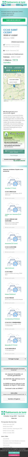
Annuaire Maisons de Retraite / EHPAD (12, 11)
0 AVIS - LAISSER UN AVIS (14, 69)
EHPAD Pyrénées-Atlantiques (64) (12, 428)
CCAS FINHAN (9, 298)
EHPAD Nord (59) (7, 426)
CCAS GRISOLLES (10, 192)
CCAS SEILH (8, 272)
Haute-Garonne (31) (8, 13)
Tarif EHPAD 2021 (7, 447)
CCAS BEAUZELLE (10, 348)
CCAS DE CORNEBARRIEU (13, 322)
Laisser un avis (19, 161)
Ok (14, 452)
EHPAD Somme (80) (8, 431)
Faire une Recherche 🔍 (14, 20)
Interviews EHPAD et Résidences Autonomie (12, 444)
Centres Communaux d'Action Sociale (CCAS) (11, 46)
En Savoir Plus (14, 455)
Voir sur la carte (9, 198)
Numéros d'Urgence (14, 399)
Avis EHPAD (6, 439)
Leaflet (5, 99)
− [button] (5, 77)
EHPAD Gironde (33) (8, 424)
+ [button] (5, 75)
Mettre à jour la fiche (18, 42)
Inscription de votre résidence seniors (14, 441)
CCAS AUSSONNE (10, 247)
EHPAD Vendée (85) (8, 433)
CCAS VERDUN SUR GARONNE (11, 220)
